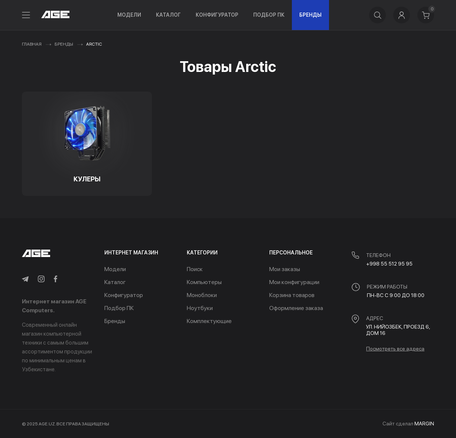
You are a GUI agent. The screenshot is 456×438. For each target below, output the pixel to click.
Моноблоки (202, 295)
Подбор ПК (268, 15)
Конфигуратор (217, 15)
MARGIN (424, 424)
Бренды (310, 15)
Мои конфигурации (294, 282)
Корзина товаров (292, 295)
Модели (129, 15)
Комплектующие (209, 321)
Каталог (168, 15)
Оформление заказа (296, 308)
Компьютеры (204, 282)
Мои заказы (284, 269)
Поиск (195, 269)
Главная (32, 44)
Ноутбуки (200, 308)
